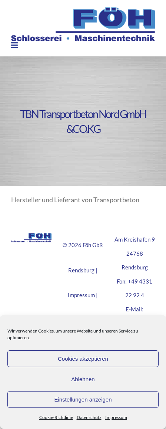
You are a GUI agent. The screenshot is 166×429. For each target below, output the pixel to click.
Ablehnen (82, 379)
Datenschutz (89, 417)
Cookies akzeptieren (83, 359)
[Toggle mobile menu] (15, 45)
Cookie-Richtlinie (56, 417)
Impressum (116, 417)
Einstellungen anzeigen (83, 399)
